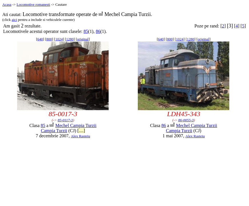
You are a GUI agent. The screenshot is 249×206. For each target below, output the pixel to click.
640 (40, 39)
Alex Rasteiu (80, 136)
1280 (69, 39)
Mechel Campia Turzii (75, 125)
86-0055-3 (186, 120)
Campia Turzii (54, 130)
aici (14, 19)
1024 (59, 39)
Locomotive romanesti (33, 4)
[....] (81, 130)
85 (85, 31)
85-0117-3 (65, 120)
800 (49, 39)
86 (98, 31)
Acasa (6, 4)
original (82, 39)
